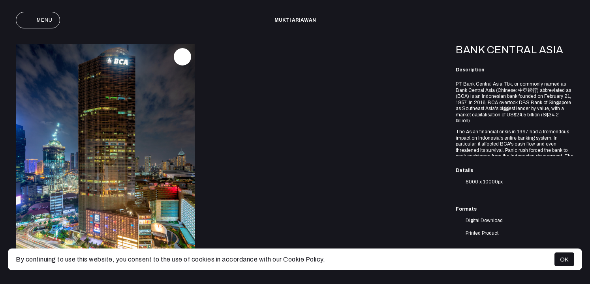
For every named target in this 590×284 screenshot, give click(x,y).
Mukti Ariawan (295, 20)
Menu (38, 20)
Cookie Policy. (304, 259)
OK (564, 259)
